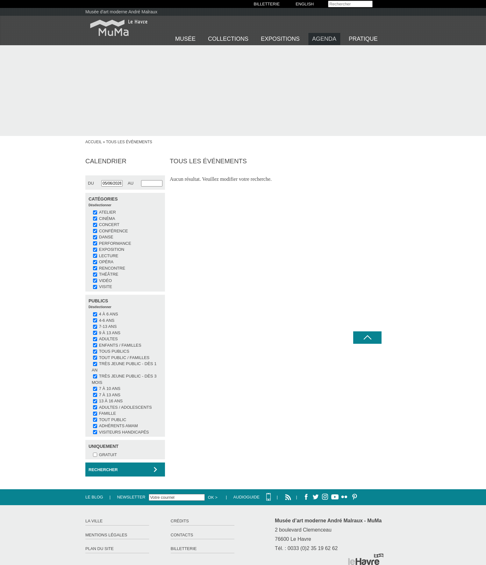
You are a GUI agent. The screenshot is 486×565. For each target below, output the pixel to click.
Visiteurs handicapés (124, 432)
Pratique (363, 39)
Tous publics (114, 351)
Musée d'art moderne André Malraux (121, 11)
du (91, 183)
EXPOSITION (111, 249)
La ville (94, 521)
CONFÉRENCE (113, 231)
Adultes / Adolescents (125, 407)
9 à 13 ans (109, 332)
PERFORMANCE (115, 243)
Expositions (280, 39)
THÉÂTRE (108, 274)
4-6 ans (106, 320)
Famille (107, 413)
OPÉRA (106, 261)
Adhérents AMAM (118, 425)
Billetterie (184, 548)
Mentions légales (106, 535)
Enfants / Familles (120, 345)
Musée (185, 39)
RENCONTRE (112, 268)
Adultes (108, 338)
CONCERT (109, 224)
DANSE (106, 237)
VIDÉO (105, 280)
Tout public (112, 419)
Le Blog (94, 497)
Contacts (182, 535)
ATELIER (107, 212)
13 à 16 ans (111, 401)
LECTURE (108, 255)
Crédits (180, 521)
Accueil (93, 142)
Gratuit (108, 454)
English (305, 4)
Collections (228, 39)
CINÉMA (107, 218)
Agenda (324, 39)
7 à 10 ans (109, 388)
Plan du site (99, 548)
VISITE (105, 286)
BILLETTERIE (267, 4)
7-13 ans (108, 326)
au (130, 183)
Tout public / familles (124, 357)
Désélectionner (100, 205)
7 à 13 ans (109, 394)
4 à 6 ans (108, 314)
